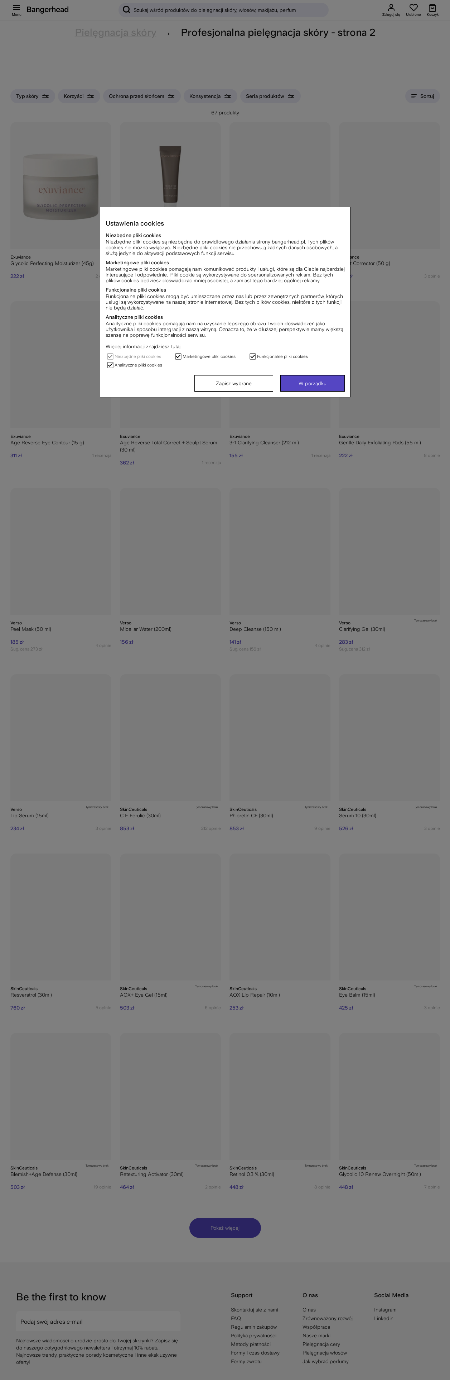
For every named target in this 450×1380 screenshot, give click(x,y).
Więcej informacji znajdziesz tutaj (143, 346)
